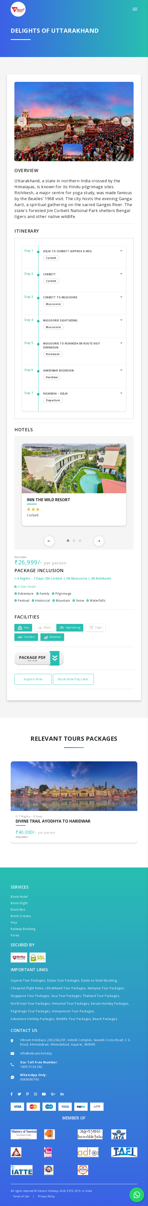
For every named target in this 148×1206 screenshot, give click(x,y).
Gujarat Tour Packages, (28, 980)
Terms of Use (21, 1196)
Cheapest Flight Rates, (27, 988)
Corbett (79, 279)
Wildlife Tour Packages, (74, 1019)
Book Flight (19, 903)
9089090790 (29, 1079)
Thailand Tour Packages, (101, 996)
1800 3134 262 (31, 1067)
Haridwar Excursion (79, 375)
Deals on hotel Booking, (99, 980)
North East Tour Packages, (31, 1003)
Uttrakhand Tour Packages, (66, 988)
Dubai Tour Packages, (63, 980)
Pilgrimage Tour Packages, (31, 1011)
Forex (15, 935)
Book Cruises (21, 916)
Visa (14, 922)
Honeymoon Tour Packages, (73, 1011)
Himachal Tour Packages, (71, 1003)
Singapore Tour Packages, (30, 996)
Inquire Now (33, 679)
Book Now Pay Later (73, 679)
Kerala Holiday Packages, (110, 1003)
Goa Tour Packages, (66, 996)
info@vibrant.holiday (36, 1053)
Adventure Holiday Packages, (33, 1019)
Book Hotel (19, 897)
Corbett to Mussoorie (79, 302)
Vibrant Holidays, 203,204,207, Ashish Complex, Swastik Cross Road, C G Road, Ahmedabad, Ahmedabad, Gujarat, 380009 (75, 1042)
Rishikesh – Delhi (79, 398)
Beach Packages (105, 1019)
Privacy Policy (46, 1196)
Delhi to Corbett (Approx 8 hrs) (79, 255)
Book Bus (18, 909)
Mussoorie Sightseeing (79, 325)
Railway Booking (23, 929)
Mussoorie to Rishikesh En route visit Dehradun (79, 350)
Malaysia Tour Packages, (106, 988)
